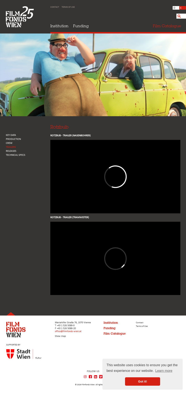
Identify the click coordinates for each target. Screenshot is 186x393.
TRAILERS (11, 147)
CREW (9, 143)
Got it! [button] (142, 381)
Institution (59, 25)
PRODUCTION (13, 139)
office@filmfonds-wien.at (68, 331)
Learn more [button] (163, 370)
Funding (81, 25)
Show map (60, 336)
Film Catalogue (115, 333)
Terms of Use (68, 7)
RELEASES (11, 151)
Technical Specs (15, 155)
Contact (54, 7)
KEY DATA (11, 135)
